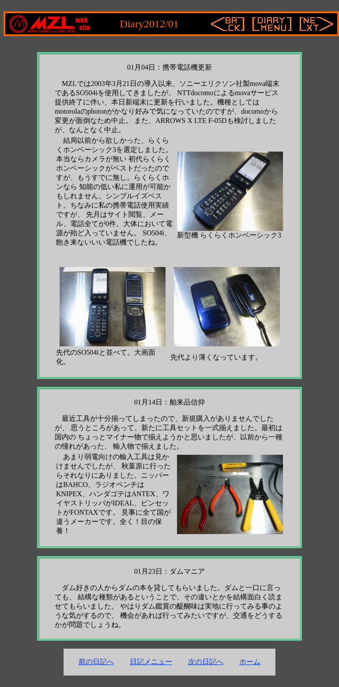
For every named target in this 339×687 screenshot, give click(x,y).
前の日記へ (96, 661)
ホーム (249, 661)
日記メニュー (151, 661)
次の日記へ (205, 661)
